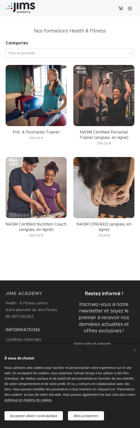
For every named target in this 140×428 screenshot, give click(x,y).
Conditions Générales (23, 339)
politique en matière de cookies (28, 400)
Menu (130, 8)
